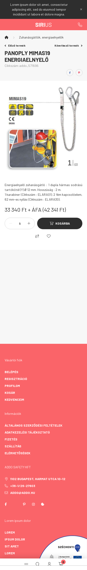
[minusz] (10, 223)
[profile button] (49, 564)
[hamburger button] (26, 564)
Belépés (11, 372)
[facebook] (69, 72)
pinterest (24, 504)
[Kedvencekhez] (48, 236)
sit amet (12, 546)
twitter (14, 504)
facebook (5, 504)
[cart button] (61, 564)
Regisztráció (16, 379)
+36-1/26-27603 (80, 24)
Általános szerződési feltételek (33, 425)
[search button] (37, 564)
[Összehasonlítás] (37, 236)
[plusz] (28, 223)
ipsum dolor (15, 539)
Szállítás (13, 446)
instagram (33, 504)
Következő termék (68, 45)
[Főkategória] (6, 37)
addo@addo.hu (22, 493)
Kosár (10, 393)
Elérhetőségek (17, 453)
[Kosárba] (59, 223)
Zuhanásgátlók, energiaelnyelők (41, 37)
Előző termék (15, 45)
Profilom (12, 386)
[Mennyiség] (19, 223)
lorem (10, 532)
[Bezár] (81, 9)
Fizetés (11, 439)
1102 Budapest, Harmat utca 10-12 (37, 479)
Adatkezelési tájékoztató (27, 432)
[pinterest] (79, 72)
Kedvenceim (14, 399)
